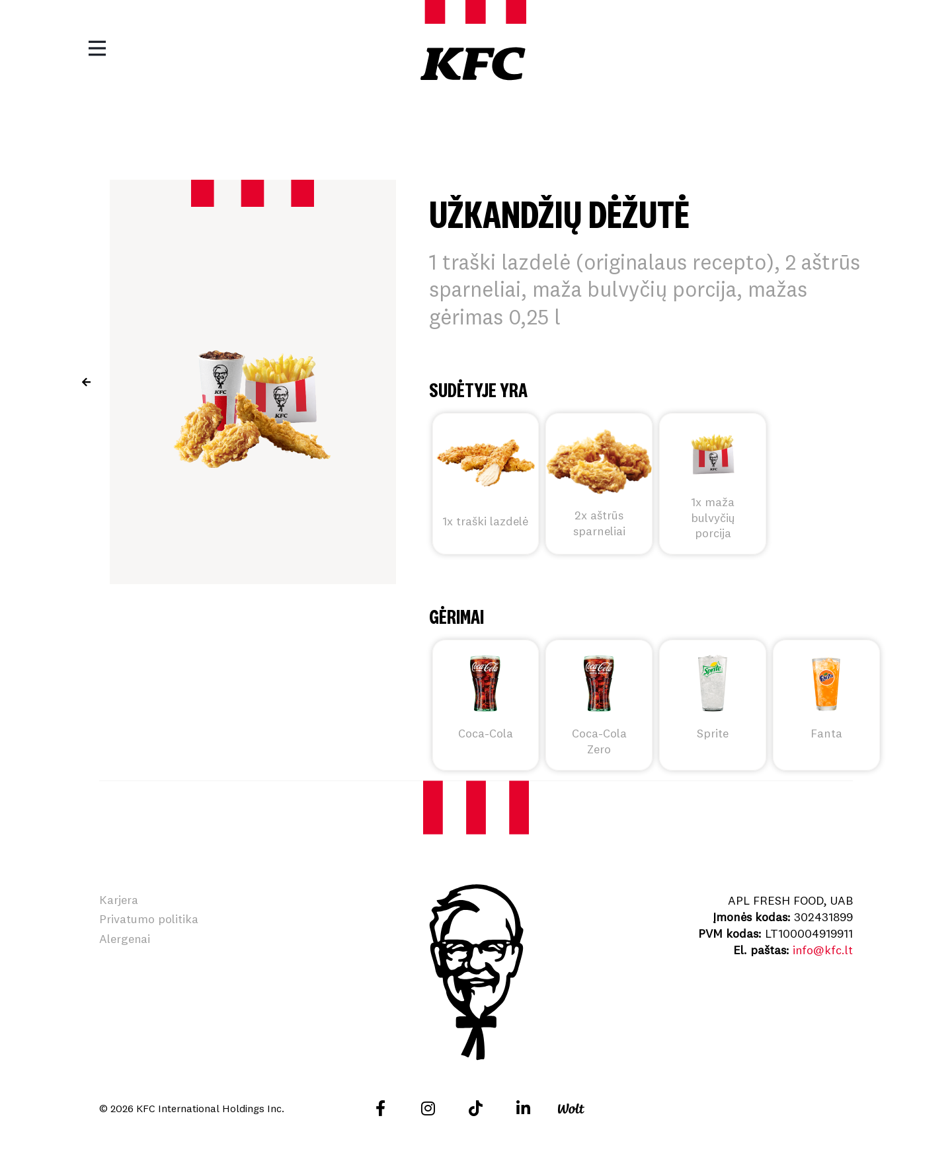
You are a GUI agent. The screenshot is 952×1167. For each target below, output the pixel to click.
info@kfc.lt (822, 950)
